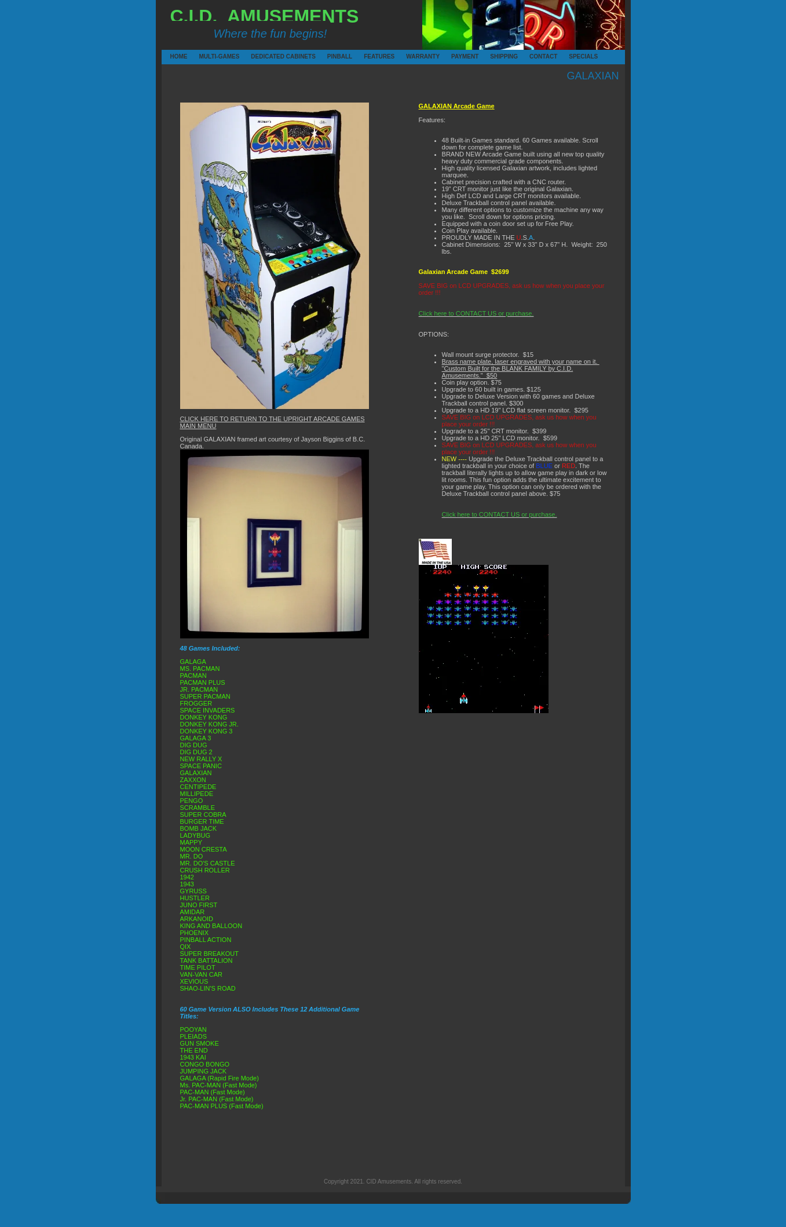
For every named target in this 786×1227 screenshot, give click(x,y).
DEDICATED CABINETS (252, 56)
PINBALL (329, 56)
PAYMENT (453, 56)
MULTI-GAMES (201, 56)
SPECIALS (570, 56)
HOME (172, 56)
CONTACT (531, 56)
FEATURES (365, 56)
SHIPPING (491, 56)
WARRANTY (408, 56)
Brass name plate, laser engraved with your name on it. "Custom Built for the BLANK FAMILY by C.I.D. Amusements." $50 (520, 368)
